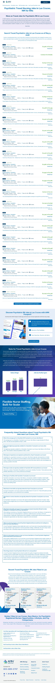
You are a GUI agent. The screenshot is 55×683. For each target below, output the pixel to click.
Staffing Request (46, 666)
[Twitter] (7, 673)
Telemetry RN (39, 637)
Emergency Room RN (7, 638)
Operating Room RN (24, 639)
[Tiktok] (13, 673)
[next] (51, 596)
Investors (33, 670)
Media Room (34, 672)
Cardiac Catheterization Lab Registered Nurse (9, 634)
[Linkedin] (9, 673)
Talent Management (24, 669)
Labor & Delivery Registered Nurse (27, 634)
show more (50, 68)
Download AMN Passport (34, 341)
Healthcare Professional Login (46, 670)
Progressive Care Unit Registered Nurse (42, 635)
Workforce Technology (22, 672)
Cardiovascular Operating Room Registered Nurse (9, 636)
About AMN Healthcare (33, 665)
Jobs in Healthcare (24, 664)
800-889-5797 (10, 669)
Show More (27, 26)
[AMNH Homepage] (8, 1)
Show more (27, 625)
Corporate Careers (35, 668)
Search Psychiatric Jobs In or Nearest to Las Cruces (27, 303)
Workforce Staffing (24, 666)
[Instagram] (4, 675)
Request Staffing (9, 413)
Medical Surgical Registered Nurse (27, 636)
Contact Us (44, 664)
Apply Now (45, 2)
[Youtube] (16, 673)
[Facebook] (4, 673)
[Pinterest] (11, 673)
